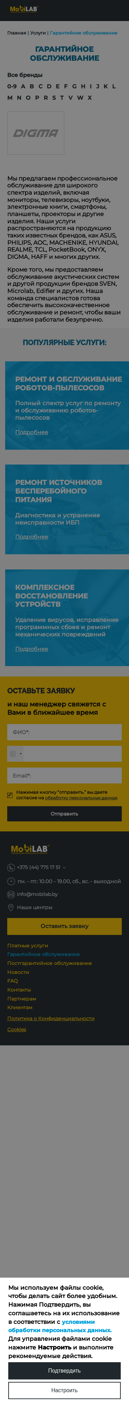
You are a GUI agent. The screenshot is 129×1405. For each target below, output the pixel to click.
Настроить (64, 1390)
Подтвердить (64, 1369)
